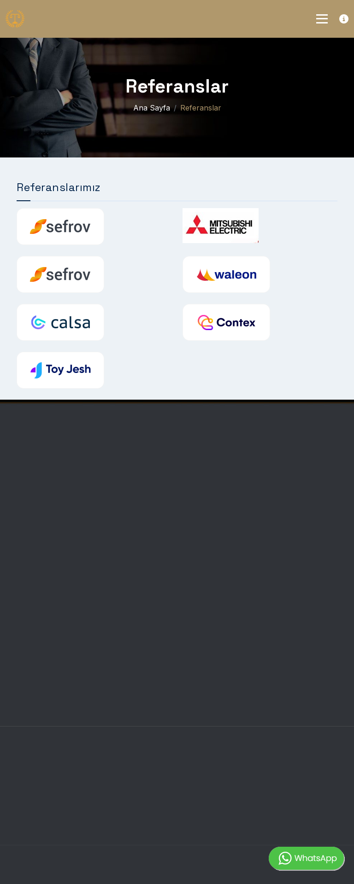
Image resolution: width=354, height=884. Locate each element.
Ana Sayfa (151, 107)
